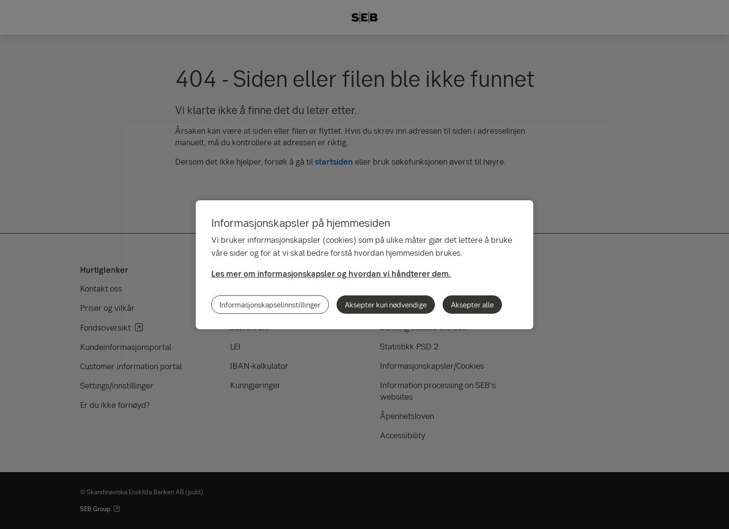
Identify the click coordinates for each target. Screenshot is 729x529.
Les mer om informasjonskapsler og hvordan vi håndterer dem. (331, 273)
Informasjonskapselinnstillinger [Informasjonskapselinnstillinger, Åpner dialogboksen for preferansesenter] (270, 304)
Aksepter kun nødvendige (386, 304)
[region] (364, 264)
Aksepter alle (472, 304)
